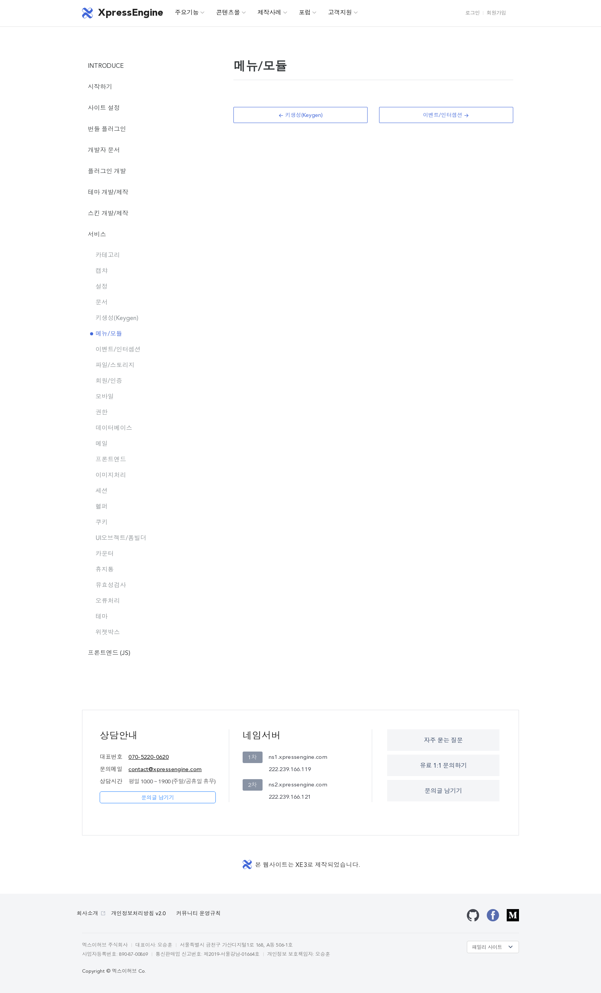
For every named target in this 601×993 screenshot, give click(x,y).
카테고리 (107, 256)
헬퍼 (101, 507)
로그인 (472, 13)
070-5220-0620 (148, 757)
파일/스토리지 (115, 366)
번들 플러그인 (107, 129)
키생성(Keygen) (116, 318)
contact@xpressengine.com (165, 770)
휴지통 (104, 570)
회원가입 (496, 13)
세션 (101, 491)
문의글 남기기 (157, 798)
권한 (101, 413)
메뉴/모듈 (108, 334)
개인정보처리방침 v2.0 (138, 913)
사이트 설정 (104, 108)
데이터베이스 (113, 428)
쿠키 (101, 523)
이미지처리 (110, 476)
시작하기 (100, 87)
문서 (101, 303)
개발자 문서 (104, 151)
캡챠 (101, 271)
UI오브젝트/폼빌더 (120, 538)
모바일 (104, 397)
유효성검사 (110, 586)
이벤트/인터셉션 (118, 350)
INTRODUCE (106, 66)
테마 (101, 617)
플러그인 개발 (107, 172)
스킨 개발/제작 (108, 214)
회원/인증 (108, 381)
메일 (101, 444)
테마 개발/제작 (108, 193)
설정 (101, 287)
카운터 (104, 554)
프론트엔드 (110, 460)
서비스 (97, 235)
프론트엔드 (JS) (109, 653)
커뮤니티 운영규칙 (198, 913)
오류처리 (107, 601)
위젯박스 (107, 633)
